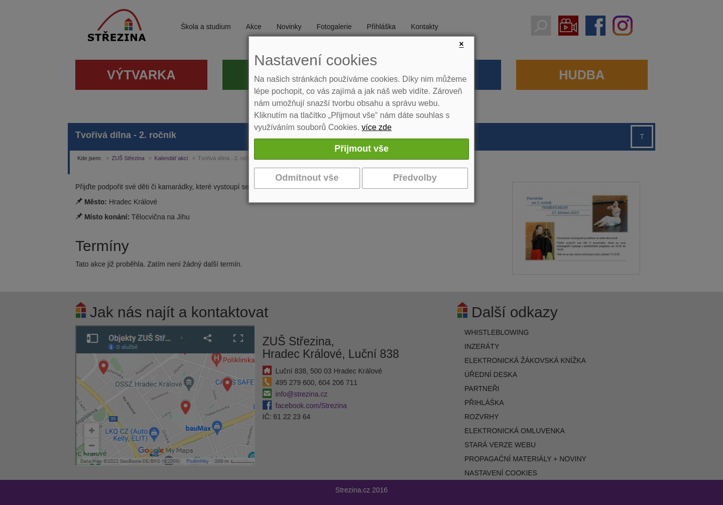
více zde (377, 127)
